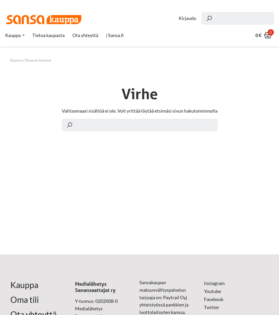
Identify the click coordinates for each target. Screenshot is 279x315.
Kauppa (13, 35)
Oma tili (24, 300)
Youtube (212, 291)
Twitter (211, 307)
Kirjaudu (187, 18)
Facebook (213, 299)
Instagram (214, 283)
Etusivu (16, 60)
